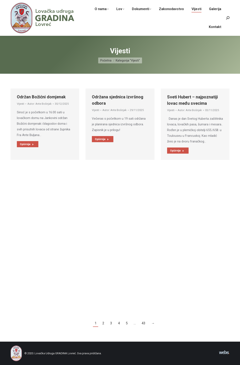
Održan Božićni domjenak (41, 98)
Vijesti (20, 105)
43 (143, 323)
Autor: (39, 105)
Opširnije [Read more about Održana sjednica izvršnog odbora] (102, 148)
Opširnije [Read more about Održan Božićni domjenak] (27, 146)
